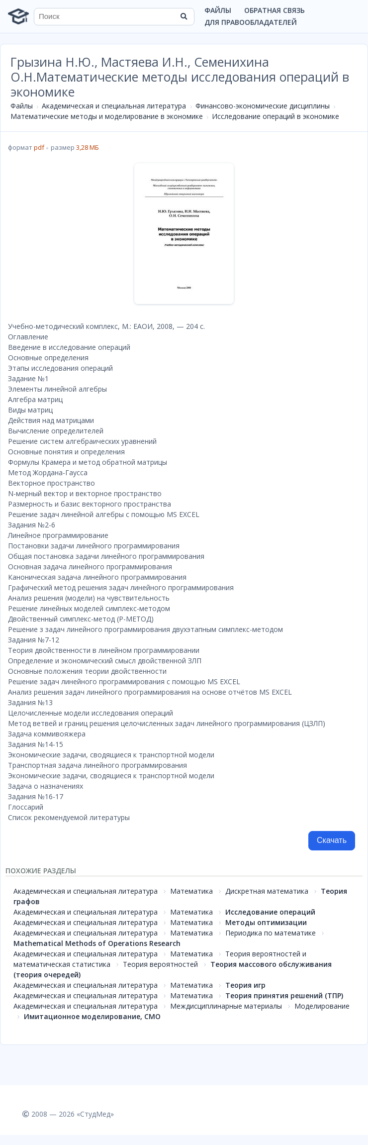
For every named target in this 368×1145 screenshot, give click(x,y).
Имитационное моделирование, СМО (92, 1016)
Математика (191, 891)
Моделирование (322, 1006)
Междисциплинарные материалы (226, 1006)
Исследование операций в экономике (275, 116)
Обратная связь (274, 10)
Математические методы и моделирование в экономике (106, 116)
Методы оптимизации (266, 922)
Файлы (217, 10)
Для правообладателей (250, 22)
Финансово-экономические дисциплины (262, 105)
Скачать (332, 840)
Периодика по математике (270, 932)
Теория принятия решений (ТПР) (284, 995)
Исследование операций (270, 912)
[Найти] (183, 16)
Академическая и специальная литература (114, 105)
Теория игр (245, 985)
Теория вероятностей (160, 964)
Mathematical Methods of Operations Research (97, 943)
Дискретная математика (266, 891)
